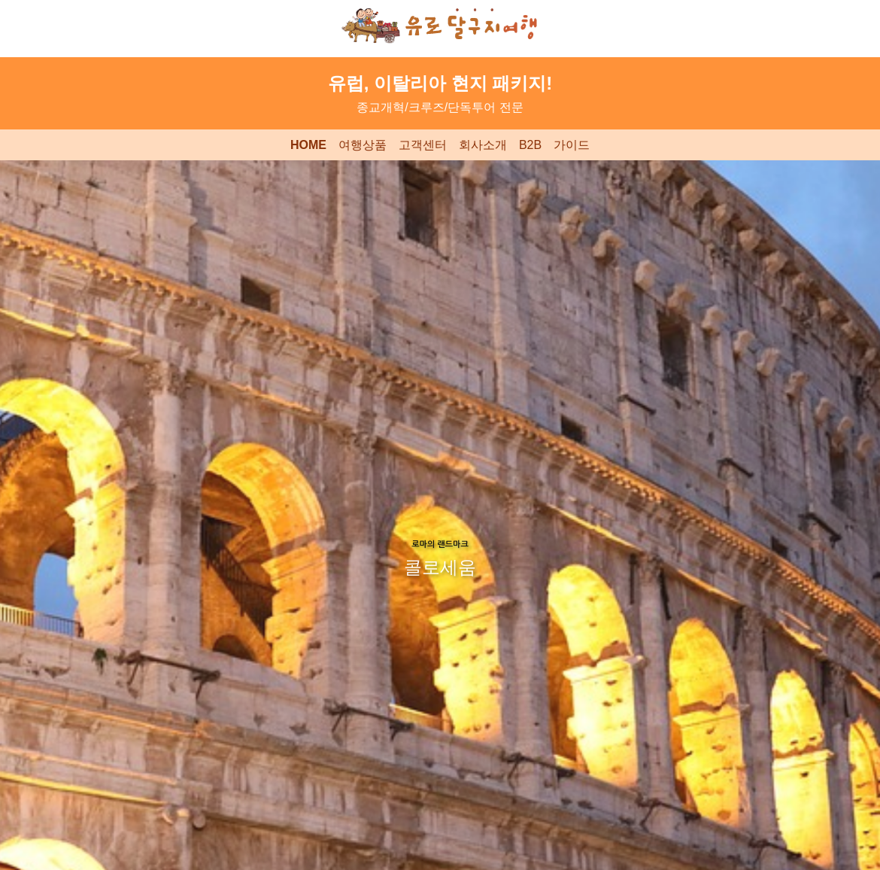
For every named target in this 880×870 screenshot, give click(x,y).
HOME (308, 144)
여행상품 (362, 144)
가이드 (572, 144)
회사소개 (483, 144)
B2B (530, 144)
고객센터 (423, 144)
